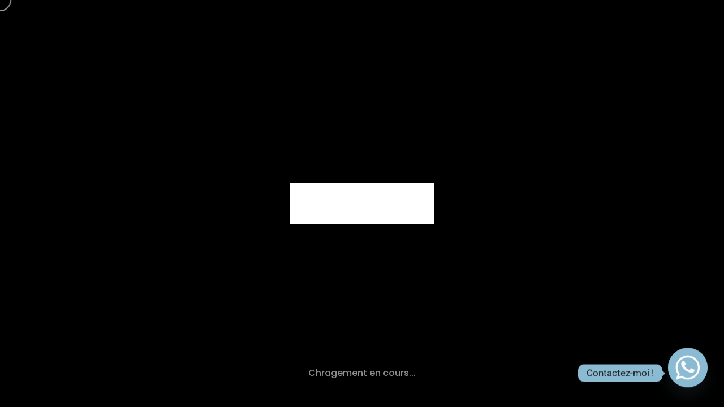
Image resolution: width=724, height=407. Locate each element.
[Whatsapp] (688, 373)
